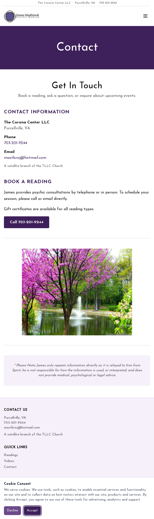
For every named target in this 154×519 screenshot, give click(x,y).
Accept (32, 510)
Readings (11, 455)
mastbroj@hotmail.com (25, 158)
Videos (9, 461)
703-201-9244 (108, 2)
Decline (12, 510)
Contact (10, 467)
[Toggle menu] (145, 16)
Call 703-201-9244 (26, 222)
